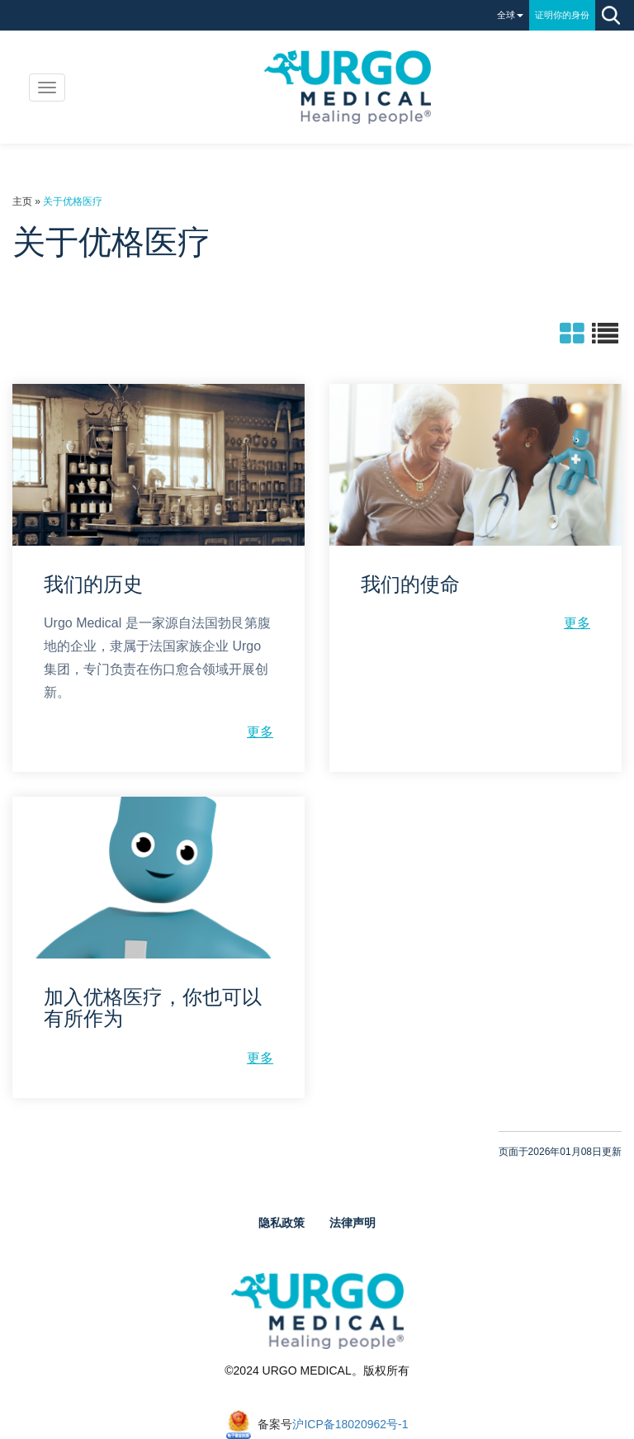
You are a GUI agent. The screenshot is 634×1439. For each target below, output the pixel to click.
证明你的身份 (562, 15)
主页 (22, 201)
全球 (510, 15)
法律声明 (352, 1222)
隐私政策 (281, 1222)
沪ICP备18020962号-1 (350, 1424)
